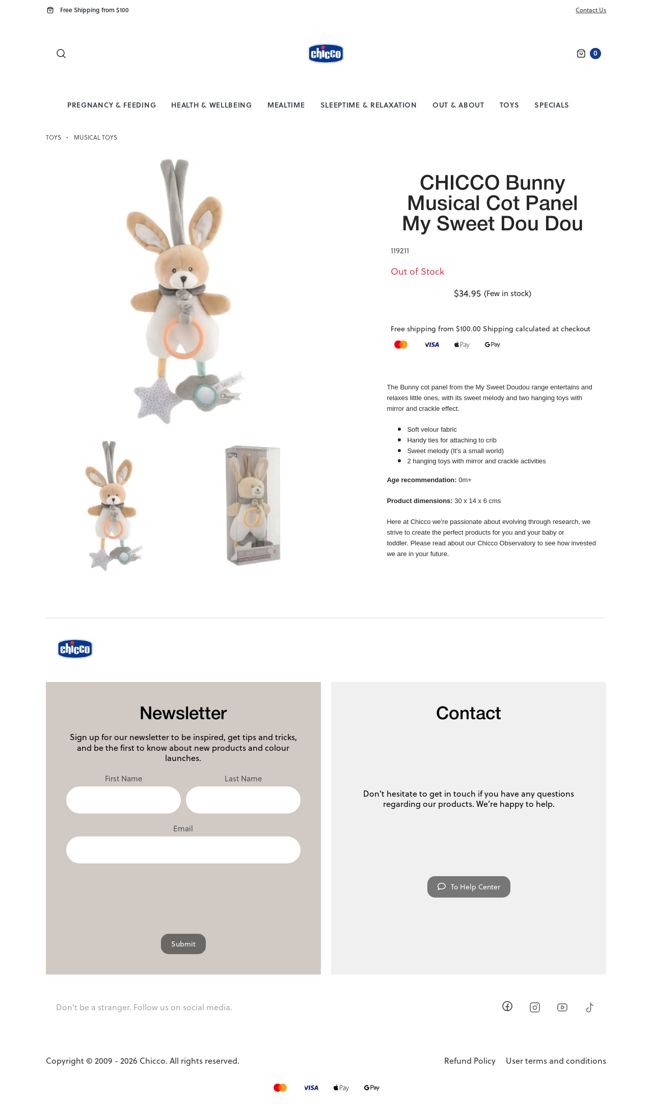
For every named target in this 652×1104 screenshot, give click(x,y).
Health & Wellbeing (211, 104)
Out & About (458, 104)
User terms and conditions (556, 1061)
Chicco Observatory (506, 543)
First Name (123, 779)
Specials (551, 104)
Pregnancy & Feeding (111, 104)
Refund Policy (470, 1061)
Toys (510, 104)
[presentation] (183, 893)
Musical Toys (95, 138)
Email (183, 829)
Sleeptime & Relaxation (368, 104)
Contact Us (591, 10)
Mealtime (286, 104)
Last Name (243, 779)
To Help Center (469, 887)
